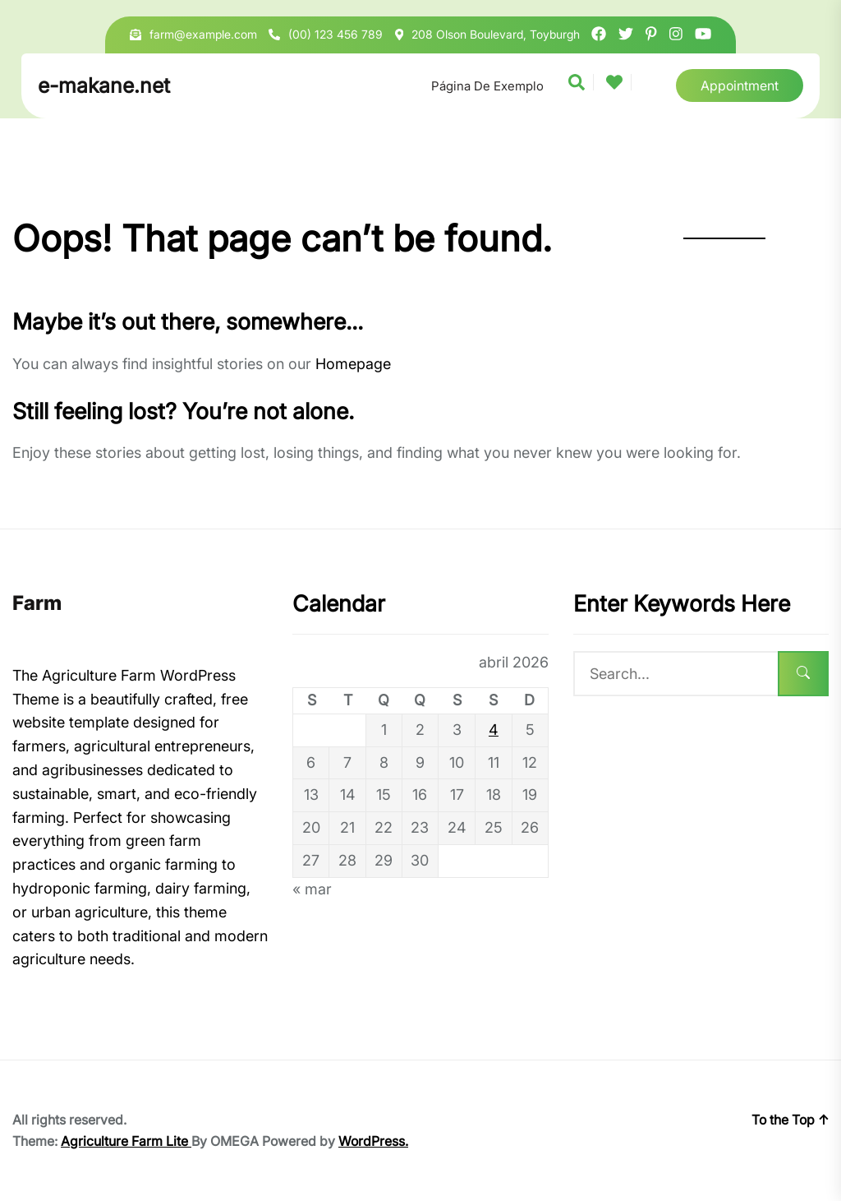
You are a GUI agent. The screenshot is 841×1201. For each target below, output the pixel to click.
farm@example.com (203, 34)
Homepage (353, 363)
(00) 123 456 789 (335, 34)
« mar (312, 889)
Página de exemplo (487, 86)
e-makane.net (104, 85)
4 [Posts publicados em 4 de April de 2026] (494, 729)
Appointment (740, 85)
